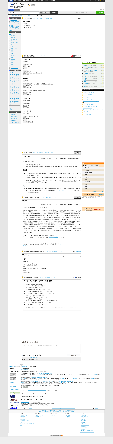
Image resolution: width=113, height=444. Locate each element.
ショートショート (49, 83)
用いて (54, 212)
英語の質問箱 (14, 118)
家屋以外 (51, 217)
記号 (11, 110)
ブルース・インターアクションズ (34, 72)
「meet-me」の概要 (53, 237)
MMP (57, 210)
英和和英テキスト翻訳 (30, 342)
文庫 (32, 121)
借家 (76, 166)
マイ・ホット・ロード (88, 99)
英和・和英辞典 (26, 0)
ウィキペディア (28, 152)
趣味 (12, 57)
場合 (65, 221)
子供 (39, 291)
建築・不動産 (14, 48)
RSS (62, 435)
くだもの (30, 226)
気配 (42, 286)
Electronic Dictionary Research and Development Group (63, 408)
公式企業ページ (69, 415)
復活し (65, 223)
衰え (39, 286)
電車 (12, 41)
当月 (51, 221)
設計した (35, 289)
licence (96, 408)
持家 (34, 166)
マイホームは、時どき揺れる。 (90, 106)
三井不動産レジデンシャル (73, 177)
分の (54, 221)
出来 (59, 221)
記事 (31, 207)
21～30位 (96, 165)
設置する (25, 217)
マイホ (85, 95)
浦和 (31, 298)
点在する (58, 215)
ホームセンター (64, 215)
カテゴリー (52, 152)
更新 (42, 224)
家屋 (57, 212)
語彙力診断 (13, 120)
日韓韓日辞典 (40, 0)
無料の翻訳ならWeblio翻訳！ (34, 5)
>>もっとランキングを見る (98, 191)
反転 (54, 213)
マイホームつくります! (88, 104)
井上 (85, 78)
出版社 (29, 92)
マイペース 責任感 (87, 94)
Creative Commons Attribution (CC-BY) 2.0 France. (38, 387)
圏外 (28, 103)
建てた (40, 298)
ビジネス (13, 35)
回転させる (58, 213)
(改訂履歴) (41, 374)
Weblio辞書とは (24, 415)
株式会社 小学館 (24, 369)
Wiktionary (78, 251)
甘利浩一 (86, 83)
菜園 (33, 219)
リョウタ (86, 73)
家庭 (32, 165)
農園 (52, 224)
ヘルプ (103, 0)
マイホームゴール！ (88, 114)
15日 (39, 223)
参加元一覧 (101, 9)
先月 (29, 298)
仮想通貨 (64, 219)
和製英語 (25, 268)
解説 (46, 207)
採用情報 (68, 417)
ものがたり (35, 116)
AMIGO (60, 177)
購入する (77, 226)
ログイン (90, 0)
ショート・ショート (41, 90)
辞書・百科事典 (18, 15)
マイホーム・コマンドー (89, 112)
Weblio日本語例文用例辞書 (31, 277)
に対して (31, 264)
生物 (12, 60)
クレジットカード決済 (49, 223)
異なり (61, 210)
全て (10, 34)
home (30, 23)
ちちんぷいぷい (34, 182)
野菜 (64, 224)
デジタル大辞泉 (26, 15)
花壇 (60, 217)
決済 (56, 221)
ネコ (73, 226)
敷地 (65, 210)
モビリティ (28, 85)
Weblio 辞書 (97, 0)
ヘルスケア (13, 55)
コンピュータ (14, 39)
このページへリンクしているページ (65, 190)
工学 (12, 46)
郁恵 (28, 113)
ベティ (32, 302)
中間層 (30, 293)
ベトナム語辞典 (84, 427)
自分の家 (27, 25)
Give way (29, 90)
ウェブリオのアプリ (40, 415)
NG (38, 212)
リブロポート (29, 66)
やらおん (87, 170)
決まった (48, 302)
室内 (78, 221)
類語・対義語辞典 (17, 0)
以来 (31, 297)
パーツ (29, 213)
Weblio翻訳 (83, 419)
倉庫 (39, 219)
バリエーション (47, 215)
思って (48, 291)
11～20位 (90, 165)
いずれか (28, 221)
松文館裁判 (87, 181)
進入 (61, 212)
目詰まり (87, 179)
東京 (27, 295)
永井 (26, 61)
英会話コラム (14, 114)
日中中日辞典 (33, 0)
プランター (38, 226)
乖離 (86, 184)
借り (27, 210)
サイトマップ (23, 422)
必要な (54, 210)
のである (53, 293)
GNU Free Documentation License (45, 373)
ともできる (72, 212)
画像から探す (38, 416)
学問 (12, 50)
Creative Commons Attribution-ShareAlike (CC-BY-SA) (42, 381)
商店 (36, 219)
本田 (85, 80)
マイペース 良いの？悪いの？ (90, 92)
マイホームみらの (87, 108)
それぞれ (50, 213)
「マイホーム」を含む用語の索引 (30, 357)
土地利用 (56, 219)
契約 (49, 230)
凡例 (51, 18)
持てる (44, 293)
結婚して (28, 297)
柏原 (85, 81)
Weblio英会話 (14, 116)
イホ (26, 272)
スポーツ (13, 59)
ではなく (30, 219)
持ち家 (29, 27)
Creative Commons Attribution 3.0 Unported (37, 390)
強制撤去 (72, 221)
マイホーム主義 (29, 286)
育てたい (43, 291)
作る (40, 217)
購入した (75, 215)
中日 (27, 92)
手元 (73, 223)
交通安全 (43, 83)
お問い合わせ (53, 415)
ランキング (46, 18)
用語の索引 (41, 18)
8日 (68, 221)
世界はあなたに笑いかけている (69, 180)
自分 (26, 27)
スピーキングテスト (16, 122)
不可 (46, 224)
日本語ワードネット (25, 402)
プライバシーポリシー (25, 420)
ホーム (26, 261)
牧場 (39, 228)
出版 (35, 85)
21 (27, 116)
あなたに (29, 83)
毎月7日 (45, 221)
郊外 (30, 291)
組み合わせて (35, 213)
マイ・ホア (86, 97)
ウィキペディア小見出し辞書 (31, 197)
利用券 (70, 228)
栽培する (68, 224)
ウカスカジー (34, 177)
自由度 (66, 213)
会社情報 (68, 416)
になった (44, 297)
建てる (33, 210)
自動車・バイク (14, 42)
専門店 (66, 226)
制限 (63, 212)
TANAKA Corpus (13, 386)
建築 (72, 213)
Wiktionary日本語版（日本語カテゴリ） (34, 251)
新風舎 (27, 118)
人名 (12, 64)
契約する (33, 221)
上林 (85, 76)
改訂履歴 (65, 382)
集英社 (27, 105)
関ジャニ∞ (52, 173)
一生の (33, 300)
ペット (57, 226)
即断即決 (49, 300)
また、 (27, 215)
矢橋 (26, 81)
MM (41, 228)
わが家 (33, 25)
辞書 (11, 0)
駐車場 (56, 217)
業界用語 (13, 37)
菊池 (85, 86)
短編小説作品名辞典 (29, 56)
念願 (42, 304)
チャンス (48, 293)
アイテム (49, 212)
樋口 (26, 113)
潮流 (36, 286)
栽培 (49, 224)
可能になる (30, 228)
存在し (53, 215)
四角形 (70, 210)
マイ (24, 261)
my (31, 268)
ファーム (44, 228)
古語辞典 (46, 0)
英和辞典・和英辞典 (85, 417)
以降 (27, 224)
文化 (32, 85)
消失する (31, 223)
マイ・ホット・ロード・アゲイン (91, 101)
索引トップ (35, 18)
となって (78, 213)
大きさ (47, 210)
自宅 (32, 263)
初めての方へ (95, 9)
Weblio (22, 382)
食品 (12, 62)
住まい (78, 217)
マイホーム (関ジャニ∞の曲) (32, 173)
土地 (24, 210)
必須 (86, 188)
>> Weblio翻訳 (100, 194)
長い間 (38, 304)
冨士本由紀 (27, 100)
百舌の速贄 (87, 167)
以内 (42, 223)
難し (41, 295)
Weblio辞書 (94, 374)
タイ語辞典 (83, 426)
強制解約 (27, 232)
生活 (12, 53)
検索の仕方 (23, 416)
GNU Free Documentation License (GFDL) (39, 377)
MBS (29, 182)
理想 (31, 217)
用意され (31, 212)
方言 (12, 66)
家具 (37, 215)
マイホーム (61, 382)
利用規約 (23, 419)
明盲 (86, 174)
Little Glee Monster (36, 180)
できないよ (54, 300)
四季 (31, 116)
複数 (79, 212)
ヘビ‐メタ (87, 177)
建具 (34, 215)
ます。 (52, 291)
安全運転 (36, 83)
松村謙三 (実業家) (88, 172)
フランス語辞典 (84, 423)
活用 (45, 219)
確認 (86, 186)
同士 (30, 103)
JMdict (30, 408)
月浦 (85, 65)
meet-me (26, 207)
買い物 (36, 300)
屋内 (30, 215)
